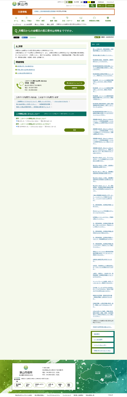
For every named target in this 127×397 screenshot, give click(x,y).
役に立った (21, 121)
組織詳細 (74, 87)
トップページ (17, 24)
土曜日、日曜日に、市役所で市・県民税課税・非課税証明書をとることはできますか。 (103, 275)
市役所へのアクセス (39, 385)
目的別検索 (110, 5)
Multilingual (101, 2)
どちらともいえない (33, 121)
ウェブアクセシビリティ (53, 395)
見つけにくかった (50, 126)
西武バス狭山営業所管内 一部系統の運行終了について (33, 107)
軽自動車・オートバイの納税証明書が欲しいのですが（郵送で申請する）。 (103, 89)
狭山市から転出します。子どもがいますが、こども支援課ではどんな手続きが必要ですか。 (103, 159)
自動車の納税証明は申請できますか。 (102, 260)
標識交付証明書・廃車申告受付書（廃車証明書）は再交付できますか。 (102, 297)
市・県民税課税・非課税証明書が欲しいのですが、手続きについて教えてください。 (103, 245)
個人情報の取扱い (39, 395)
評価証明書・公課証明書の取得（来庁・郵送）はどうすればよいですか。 (103, 305)
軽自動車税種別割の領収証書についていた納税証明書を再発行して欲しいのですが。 (103, 67)
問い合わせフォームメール (74, 83)
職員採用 (69, 385)
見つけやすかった (23, 126)
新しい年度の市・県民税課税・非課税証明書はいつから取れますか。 (103, 49)
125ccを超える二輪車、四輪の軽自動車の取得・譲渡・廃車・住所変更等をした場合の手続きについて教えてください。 (103, 313)
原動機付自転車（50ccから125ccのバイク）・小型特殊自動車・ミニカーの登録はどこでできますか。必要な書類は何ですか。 (103, 131)
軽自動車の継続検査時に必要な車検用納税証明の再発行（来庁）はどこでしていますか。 (103, 105)
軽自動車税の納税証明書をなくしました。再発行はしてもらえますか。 (103, 74)
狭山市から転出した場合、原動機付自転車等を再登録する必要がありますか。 (103, 179)
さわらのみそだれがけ (61, 101)
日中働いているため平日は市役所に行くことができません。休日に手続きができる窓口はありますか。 (103, 289)
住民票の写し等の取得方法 (25, 66)
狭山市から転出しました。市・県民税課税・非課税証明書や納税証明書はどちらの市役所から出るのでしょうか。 (103, 188)
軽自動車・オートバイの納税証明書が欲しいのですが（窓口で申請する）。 (103, 81)
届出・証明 (50, 24)
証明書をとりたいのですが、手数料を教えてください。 (103, 218)
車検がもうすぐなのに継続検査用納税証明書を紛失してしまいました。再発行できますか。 (103, 253)
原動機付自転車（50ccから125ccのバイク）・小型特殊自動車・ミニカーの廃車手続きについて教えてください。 (103, 141)
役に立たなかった (46, 121)
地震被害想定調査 (44, 104)
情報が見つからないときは (102, 350)
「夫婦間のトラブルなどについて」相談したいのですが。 (34, 101)
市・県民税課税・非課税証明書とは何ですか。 (103, 205)
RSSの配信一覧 (90, 395)
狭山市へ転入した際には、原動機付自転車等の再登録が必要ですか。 (103, 172)
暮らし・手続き (39, 24)
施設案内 (97, 334)
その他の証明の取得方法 (24, 73)
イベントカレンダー (100, 345)
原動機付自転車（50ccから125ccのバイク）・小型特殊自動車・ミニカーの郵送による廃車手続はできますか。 (103, 122)
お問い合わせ (50, 385)
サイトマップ (110, 2)
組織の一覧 (60, 385)
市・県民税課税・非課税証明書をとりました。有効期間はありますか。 (103, 238)
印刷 (98, 37)
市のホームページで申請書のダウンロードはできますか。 (103, 211)
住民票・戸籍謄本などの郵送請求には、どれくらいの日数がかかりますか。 (103, 267)
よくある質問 (28, 24)
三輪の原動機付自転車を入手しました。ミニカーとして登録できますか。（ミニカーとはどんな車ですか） (103, 198)
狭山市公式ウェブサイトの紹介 (23, 395)
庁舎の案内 (28, 385)
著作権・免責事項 (78, 395)
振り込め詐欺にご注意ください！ (26, 104)
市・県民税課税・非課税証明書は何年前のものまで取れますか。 (103, 232)
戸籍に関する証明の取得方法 (26, 69)
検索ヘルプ (101, 5)
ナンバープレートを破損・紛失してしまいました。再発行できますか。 (103, 282)
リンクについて (67, 395)
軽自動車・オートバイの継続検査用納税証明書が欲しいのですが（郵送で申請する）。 (103, 97)
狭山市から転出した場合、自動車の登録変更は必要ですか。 (103, 166)
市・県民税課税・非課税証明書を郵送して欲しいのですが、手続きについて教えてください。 (103, 225)
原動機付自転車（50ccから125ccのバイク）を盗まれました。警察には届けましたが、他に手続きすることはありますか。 (103, 150)
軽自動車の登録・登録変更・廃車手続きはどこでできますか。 (103, 60)
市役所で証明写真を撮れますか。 (102, 327)
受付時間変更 (18, 385)
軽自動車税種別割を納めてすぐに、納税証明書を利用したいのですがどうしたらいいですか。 (103, 113)
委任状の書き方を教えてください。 (103, 55)
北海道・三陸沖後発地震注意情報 (44, 11)
